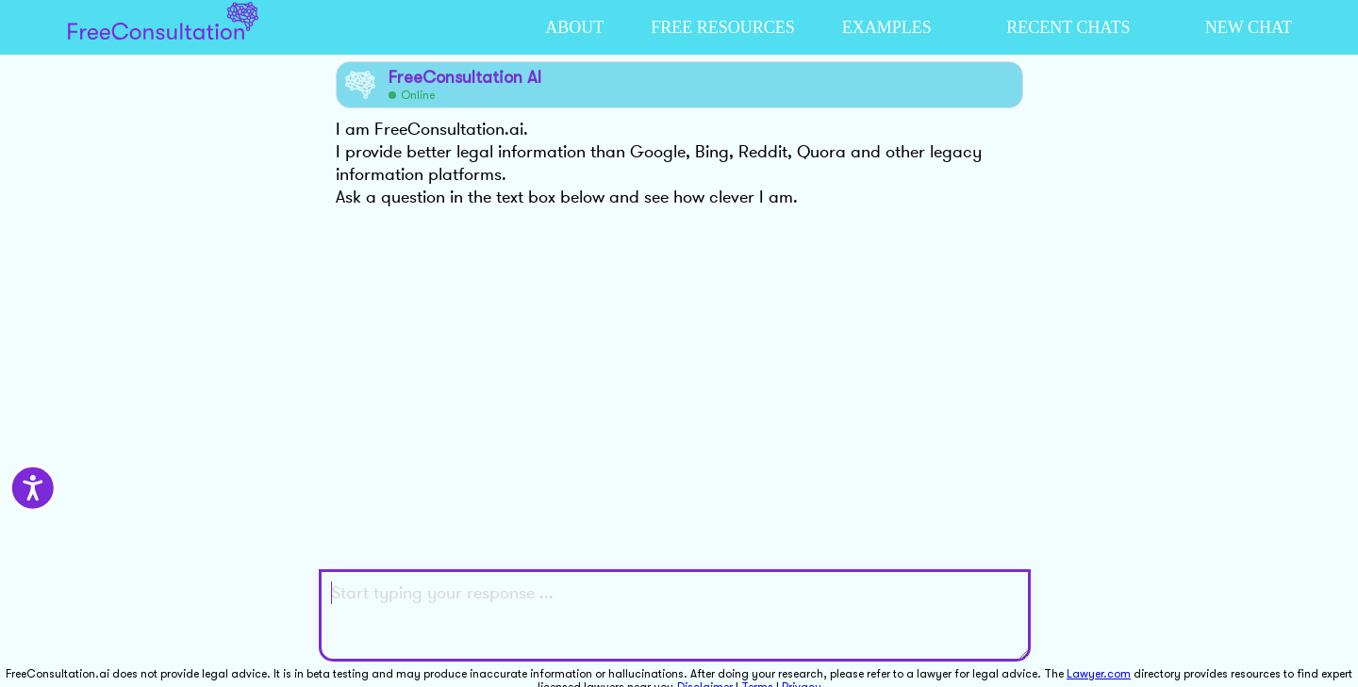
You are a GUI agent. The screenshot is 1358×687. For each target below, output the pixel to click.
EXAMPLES (887, 27)
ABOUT (574, 27)
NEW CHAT (1248, 27)
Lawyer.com (1099, 673)
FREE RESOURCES (723, 27)
